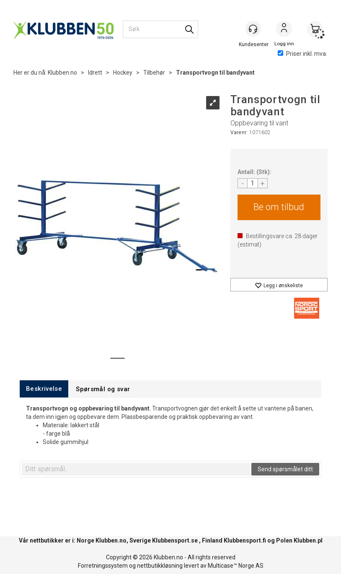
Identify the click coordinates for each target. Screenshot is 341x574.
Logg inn (284, 29)
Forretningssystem (103, 565)
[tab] (44, 388)
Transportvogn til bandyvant (215, 72)
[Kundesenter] (253, 28)
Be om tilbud (278, 207)
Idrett (95, 72)
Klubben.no (62, 72)
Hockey (122, 72)
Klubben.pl (308, 540)
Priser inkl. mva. (302, 53)
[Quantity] (253, 183)
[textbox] (136, 469)
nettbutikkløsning (160, 565)
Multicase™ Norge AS (236, 565)
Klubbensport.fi (245, 540)
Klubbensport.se (175, 540)
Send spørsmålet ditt (285, 469)
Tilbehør (154, 72)
